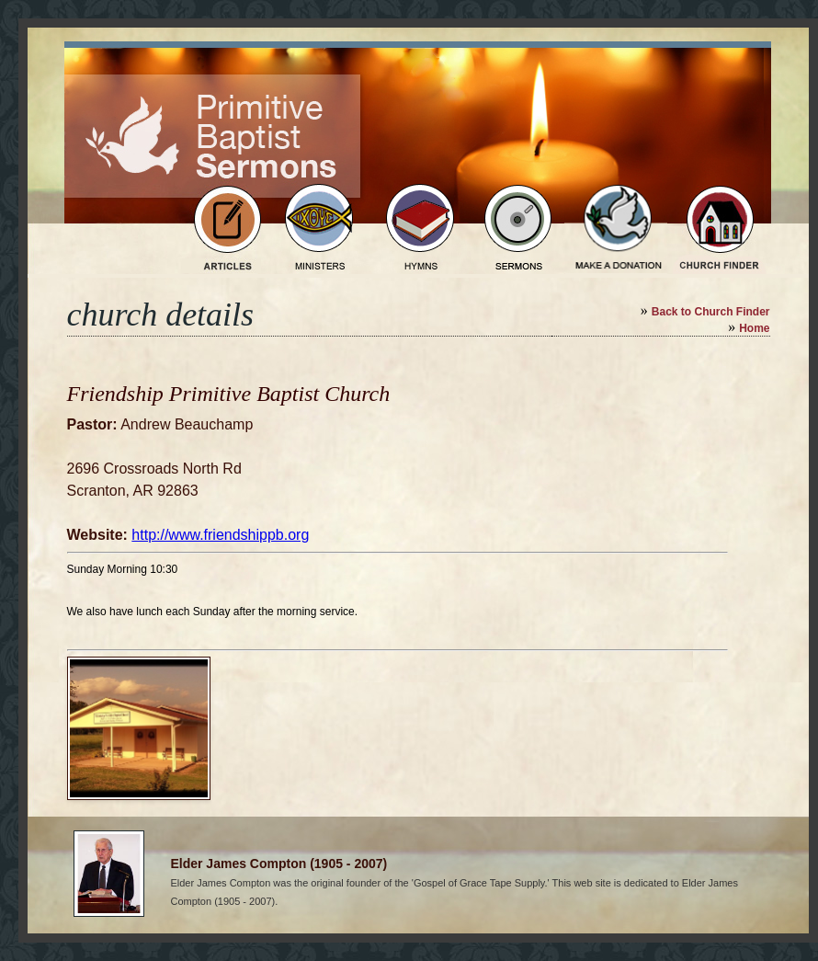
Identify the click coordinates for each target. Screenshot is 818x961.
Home (754, 328)
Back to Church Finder (711, 311)
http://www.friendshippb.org (220, 535)
